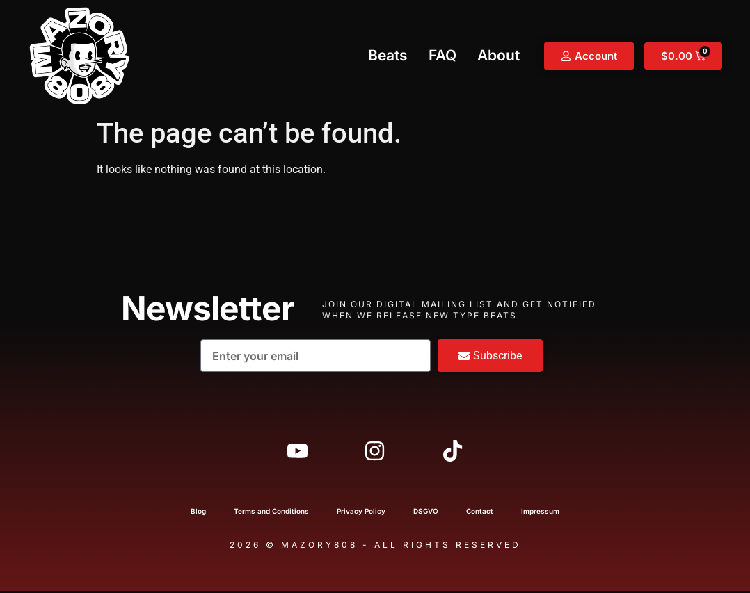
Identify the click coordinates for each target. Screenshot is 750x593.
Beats (388, 55)
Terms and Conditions (271, 513)
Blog (198, 513)
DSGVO (425, 513)
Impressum (540, 513)
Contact (479, 513)
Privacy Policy (361, 513)
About (498, 55)
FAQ (442, 55)
